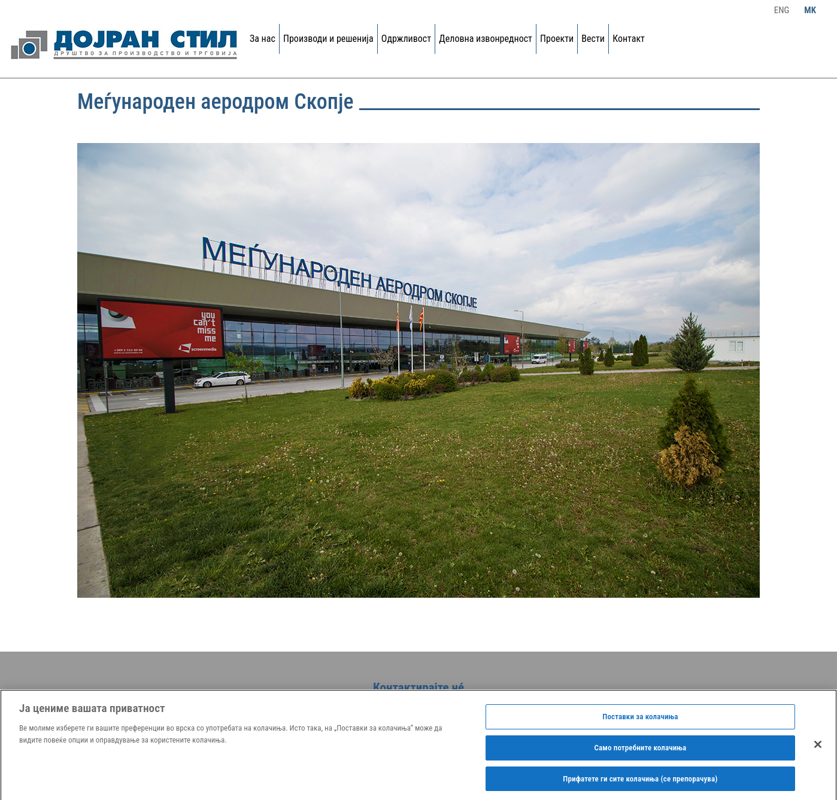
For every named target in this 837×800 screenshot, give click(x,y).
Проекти (557, 38)
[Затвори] (818, 747)
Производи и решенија (328, 38)
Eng (782, 10)
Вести (593, 38)
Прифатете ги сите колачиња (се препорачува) (640, 781)
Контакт (628, 38)
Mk (810, 10)
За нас (262, 38)
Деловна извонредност (485, 38)
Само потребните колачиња (641, 750)
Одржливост (406, 38)
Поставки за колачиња (640, 718)
